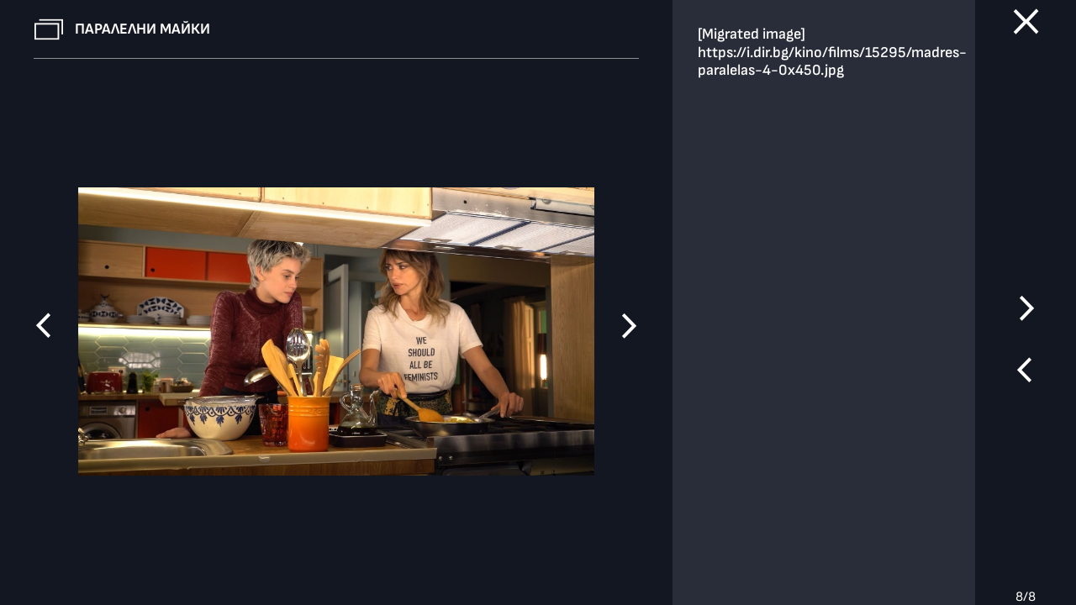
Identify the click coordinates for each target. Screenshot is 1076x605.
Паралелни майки (142, 29)
